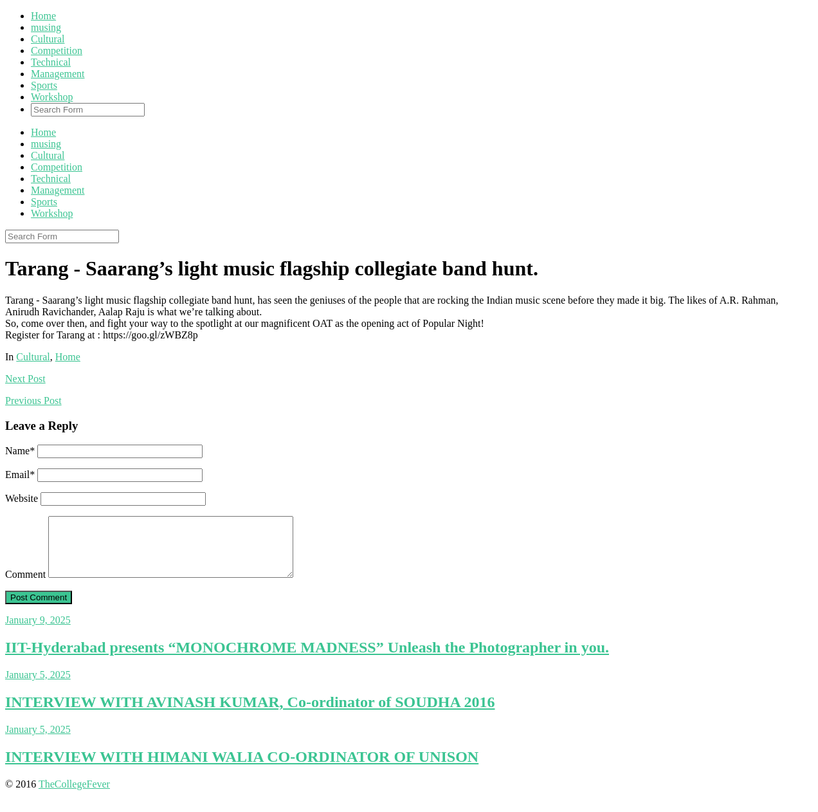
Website (21, 498)
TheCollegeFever (74, 795)
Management (58, 73)
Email (20, 474)
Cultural (47, 38)
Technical (51, 62)
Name (20, 450)
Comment (25, 585)
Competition (56, 50)
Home (43, 15)
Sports (44, 85)
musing (46, 27)
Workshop (52, 96)
